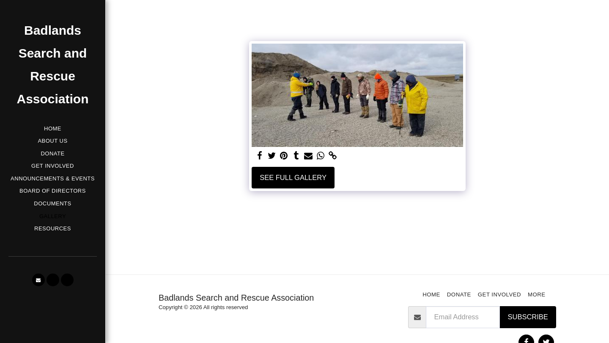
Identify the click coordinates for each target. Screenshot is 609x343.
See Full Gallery (293, 177)
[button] (38, 280)
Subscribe (528, 317)
